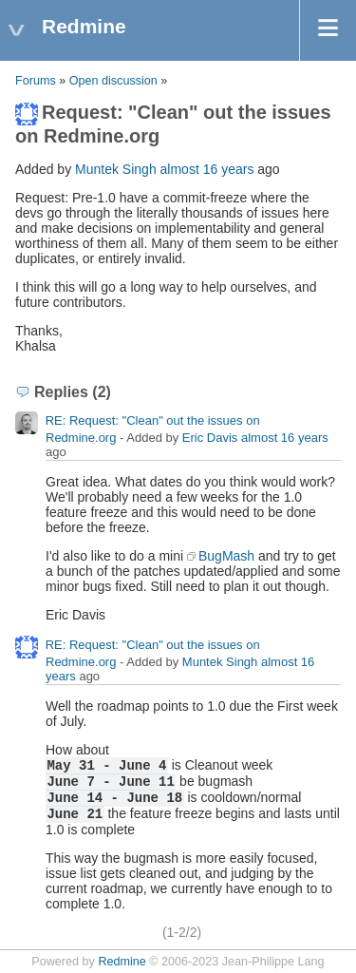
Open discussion (113, 80)
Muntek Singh (116, 169)
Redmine (121, 961)
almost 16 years (207, 169)
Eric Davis (210, 437)
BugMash (226, 555)
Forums (35, 80)
